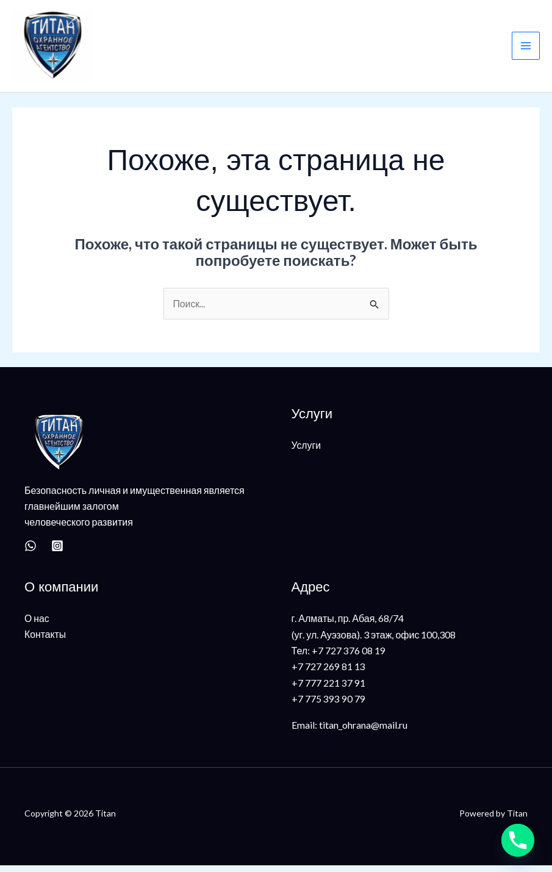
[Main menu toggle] (526, 49)
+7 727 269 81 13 (328, 673)
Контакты (45, 640)
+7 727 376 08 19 (348, 657)
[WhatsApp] (30, 552)
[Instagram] (57, 552)
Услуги (306, 451)
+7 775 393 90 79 (328, 705)
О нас (36, 625)
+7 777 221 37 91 (328, 689)
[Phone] (517, 840)
